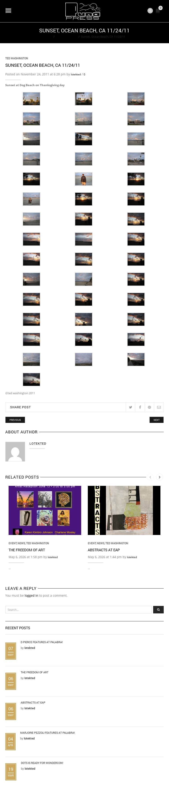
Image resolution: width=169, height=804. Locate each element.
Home (48, 36)
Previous (15, 419)
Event (13, 542)
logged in (31, 595)
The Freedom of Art (27, 549)
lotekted (76, 74)
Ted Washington (66, 36)
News (21, 542)
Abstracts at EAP (104, 549)
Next (157, 419)
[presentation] (150, 476)
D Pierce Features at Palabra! (42, 642)
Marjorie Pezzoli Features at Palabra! (47, 732)
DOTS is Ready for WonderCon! (42, 762)
